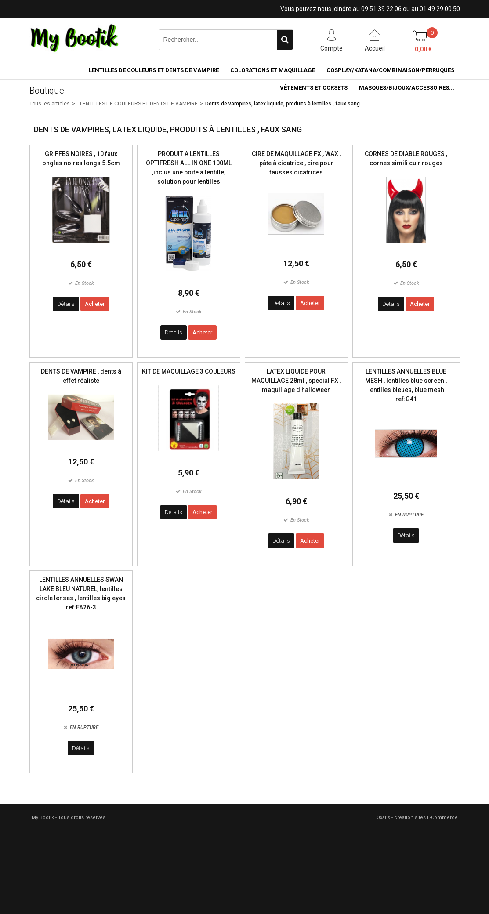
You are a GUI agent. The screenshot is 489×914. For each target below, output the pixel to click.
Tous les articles (49, 104)
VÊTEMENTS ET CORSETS (314, 87)
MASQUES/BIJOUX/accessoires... (406, 87)
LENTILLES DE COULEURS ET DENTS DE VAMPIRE (154, 70)
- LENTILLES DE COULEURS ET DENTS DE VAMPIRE (137, 104)
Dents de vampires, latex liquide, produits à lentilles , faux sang (282, 104)
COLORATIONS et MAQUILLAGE (272, 70)
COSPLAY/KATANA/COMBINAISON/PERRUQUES (390, 70)
